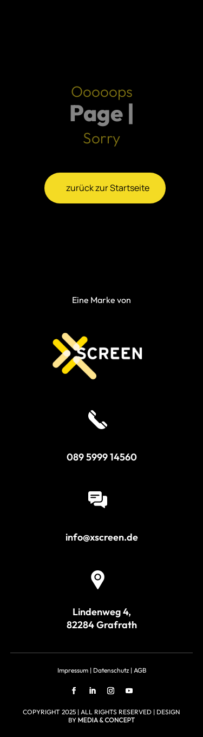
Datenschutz (111, 670)
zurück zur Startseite (107, 188)
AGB (140, 670)
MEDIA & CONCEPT (106, 720)
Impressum (72, 670)
